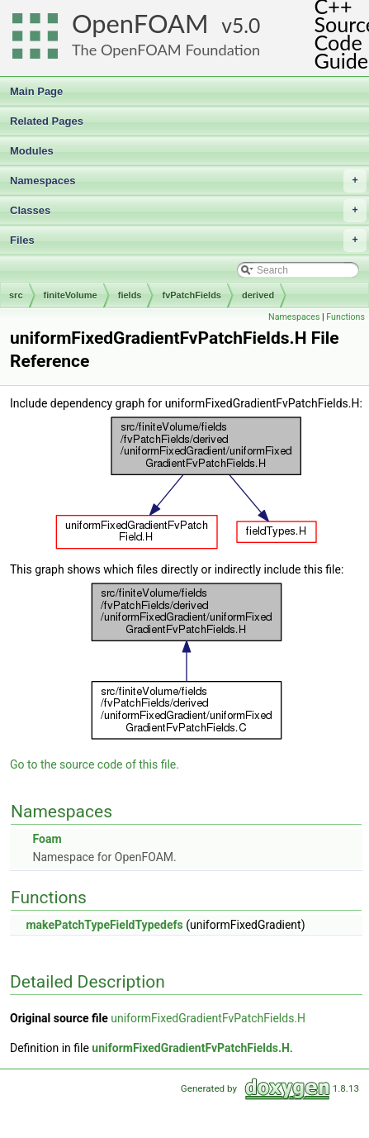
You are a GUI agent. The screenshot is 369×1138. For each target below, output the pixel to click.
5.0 (246, 25)
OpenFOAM (140, 23)
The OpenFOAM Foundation (166, 49)
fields (130, 295)
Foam (46, 838)
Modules (32, 151)
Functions (345, 317)
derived (258, 295)
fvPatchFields (191, 295)
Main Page (36, 91)
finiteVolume (70, 295)
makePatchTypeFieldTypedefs (104, 924)
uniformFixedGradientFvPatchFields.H (208, 1018)
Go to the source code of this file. (94, 764)
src (16, 295)
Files (188, 240)
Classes (188, 210)
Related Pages (46, 121)
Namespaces (188, 181)
